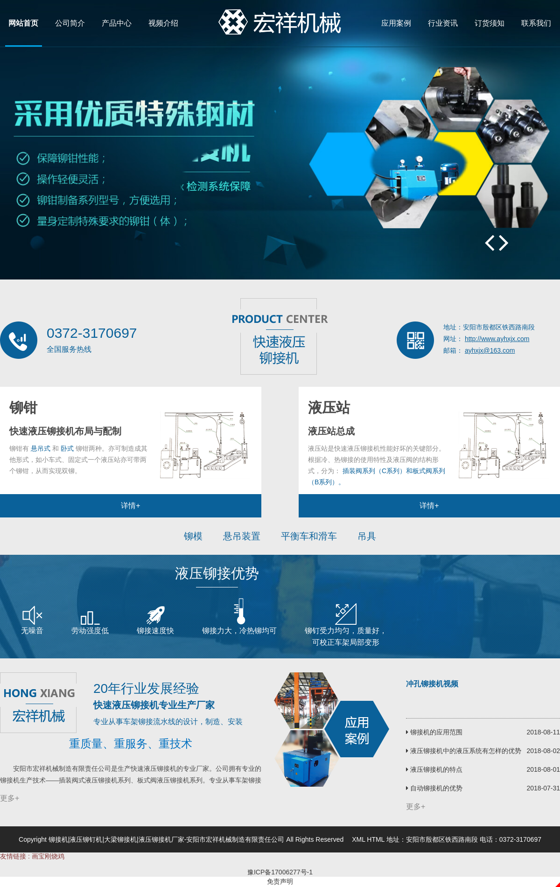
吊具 (366, 536)
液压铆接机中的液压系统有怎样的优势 (463, 750)
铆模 (193, 536)
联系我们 (536, 23)
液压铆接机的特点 (434, 769)
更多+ (9, 798)
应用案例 (396, 23)
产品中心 (117, 23)
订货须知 (489, 23)
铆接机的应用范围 (434, 732)
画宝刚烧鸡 (48, 856)
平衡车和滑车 (309, 536)
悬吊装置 (241, 536)
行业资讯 (443, 23)
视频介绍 (163, 23)
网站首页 (23, 23)
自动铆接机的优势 (434, 788)
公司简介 (70, 23)
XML (358, 839)
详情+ (130, 506)
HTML (376, 839)
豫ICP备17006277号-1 (280, 872)
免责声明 (280, 881)
